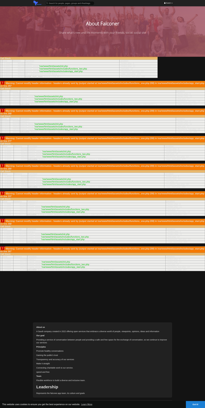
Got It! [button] (195, 404)
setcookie (24, 104)
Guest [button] (168, 3)
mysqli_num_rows (33, 76)
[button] (69, 3)
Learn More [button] (86, 404)
